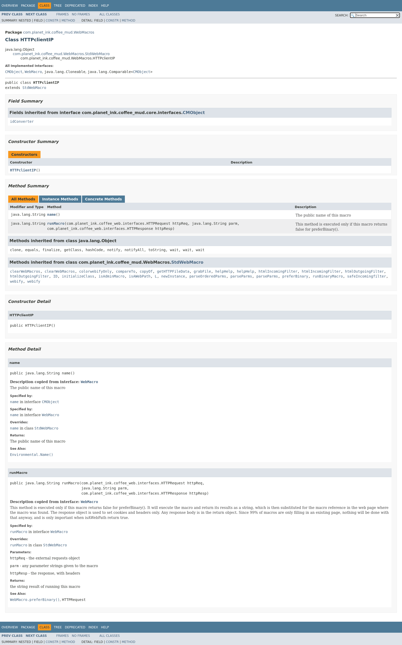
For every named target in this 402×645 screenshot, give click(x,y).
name (51, 214)
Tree (58, 5)
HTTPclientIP (23, 170)
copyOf (146, 271)
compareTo (125, 271)
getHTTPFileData (173, 271)
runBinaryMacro (328, 276)
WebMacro (33, 72)
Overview (10, 5)
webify (16, 281)
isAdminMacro (112, 276)
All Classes (109, 14)
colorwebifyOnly (95, 271)
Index (93, 5)
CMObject (13, 72)
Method (68, 20)
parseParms (241, 276)
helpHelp (224, 271)
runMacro (55, 223)
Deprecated (75, 5)
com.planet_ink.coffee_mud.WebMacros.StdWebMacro (61, 54)
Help (105, 5)
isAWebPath (139, 276)
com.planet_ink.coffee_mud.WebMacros (58, 32)
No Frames (81, 14)
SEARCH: (342, 15)
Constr (52, 20)
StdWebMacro (34, 88)
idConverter (22, 121)
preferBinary (295, 276)
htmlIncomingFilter (277, 271)
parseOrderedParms (207, 276)
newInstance (173, 276)
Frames (62, 14)
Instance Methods (60, 199)
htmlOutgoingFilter (364, 271)
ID (55, 276)
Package (28, 5)
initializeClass (78, 276)
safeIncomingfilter (366, 276)
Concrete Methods (103, 199)
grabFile (202, 271)
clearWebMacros (25, 271)
